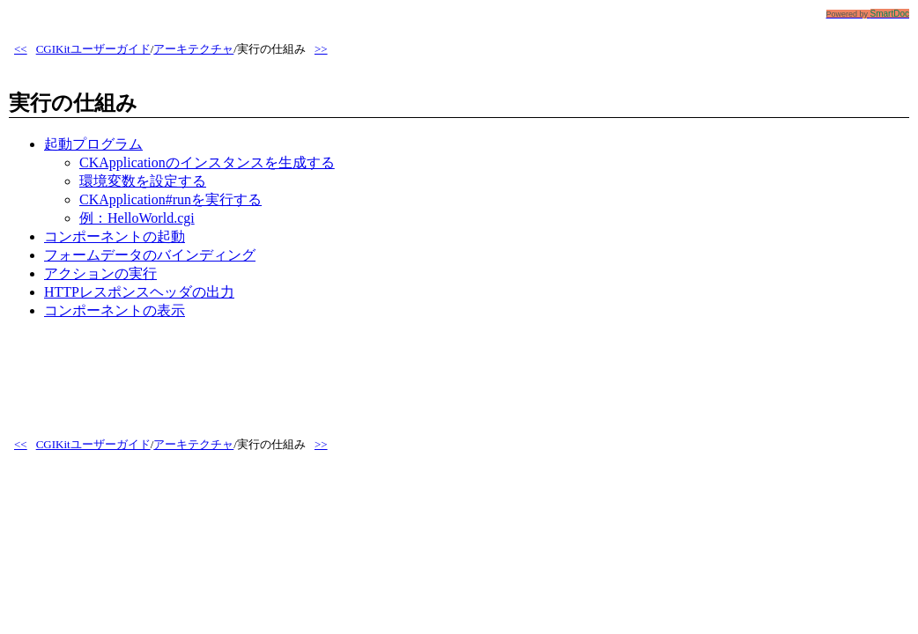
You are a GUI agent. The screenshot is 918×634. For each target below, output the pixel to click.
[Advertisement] (329, 374)
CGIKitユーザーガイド (93, 48)
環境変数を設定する (142, 180)
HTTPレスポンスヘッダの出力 (139, 291)
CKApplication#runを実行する (170, 199)
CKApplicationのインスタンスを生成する (207, 162)
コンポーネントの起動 (114, 236)
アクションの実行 (100, 273)
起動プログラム (93, 143)
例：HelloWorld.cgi (137, 217)
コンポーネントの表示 (114, 310)
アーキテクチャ (193, 48)
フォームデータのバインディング (149, 254)
